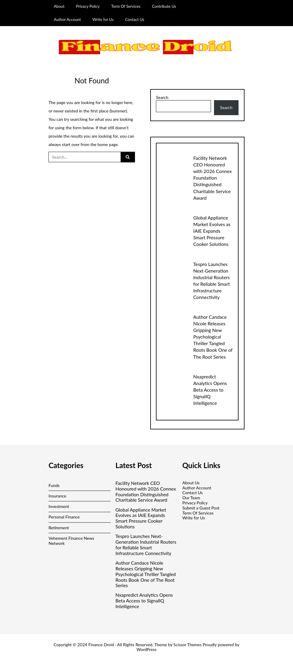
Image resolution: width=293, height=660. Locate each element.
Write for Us (103, 19)
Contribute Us (164, 6)
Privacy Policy (88, 6)
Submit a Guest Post (200, 507)
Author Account (67, 19)
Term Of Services (126, 6)
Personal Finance (64, 516)
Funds (54, 485)
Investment (58, 506)
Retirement (58, 527)
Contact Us (134, 19)
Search (162, 97)
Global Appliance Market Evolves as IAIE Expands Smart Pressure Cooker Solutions (211, 231)
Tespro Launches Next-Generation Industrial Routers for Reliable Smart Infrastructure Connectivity (146, 544)
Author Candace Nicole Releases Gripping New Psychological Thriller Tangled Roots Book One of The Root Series (213, 336)
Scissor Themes (188, 644)
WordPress (146, 649)
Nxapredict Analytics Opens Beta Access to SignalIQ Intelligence (210, 390)
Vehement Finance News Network (71, 541)
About (59, 6)
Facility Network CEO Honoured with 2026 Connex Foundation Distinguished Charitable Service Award (212, 177)
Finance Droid (101, 644)
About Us (191, 482)
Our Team (191, 497)
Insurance (57, 495)
